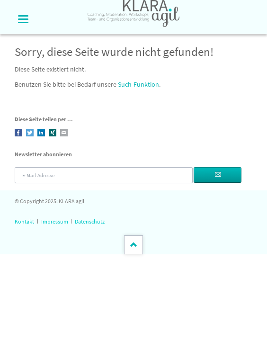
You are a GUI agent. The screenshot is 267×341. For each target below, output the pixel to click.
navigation (23, 19)
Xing (52, 132)
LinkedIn (41, 132)
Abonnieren (217, 175)
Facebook (18, 132)
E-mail (64, 132)
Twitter (30, 132)
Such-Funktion (138, 84)
